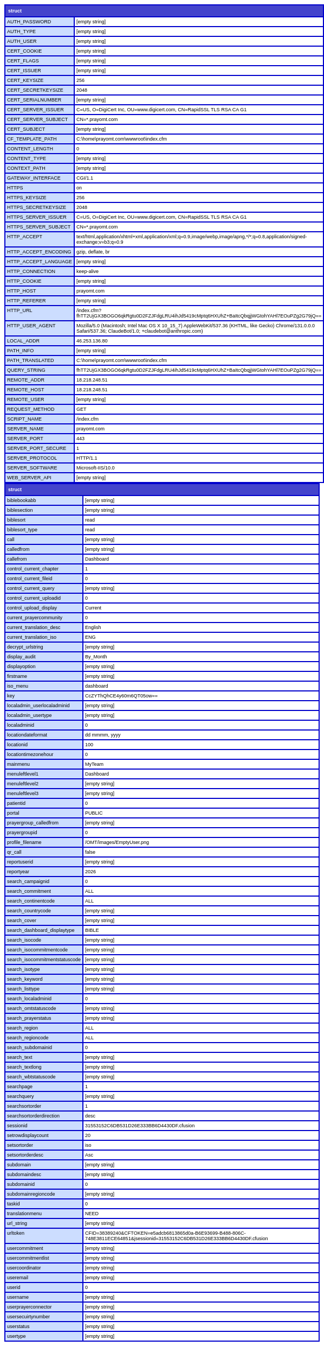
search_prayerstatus (29, 1018)
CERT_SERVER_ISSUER (35, 109)
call (11, 539)
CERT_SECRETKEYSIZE (35, 90)
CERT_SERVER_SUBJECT (37, 119)
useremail (17, 1277)
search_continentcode (31, 901)
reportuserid (20, 862)
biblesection (20, 510)
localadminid (20, 725)
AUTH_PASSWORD (29, 21)
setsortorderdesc (25, 1155)
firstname (17, 676)
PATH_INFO (20, 350)
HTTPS (15, 188)
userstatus (18, 1326)
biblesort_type (22, 529)
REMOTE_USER (25, 399)
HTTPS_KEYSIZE (27, 197)
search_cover (21, 920)
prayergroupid (22, 832)
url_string (17, 1223)
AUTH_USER (22, 41)
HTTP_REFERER (26, 300)
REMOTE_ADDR (25, 380)
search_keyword (25, 979)
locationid (17, 744)
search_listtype (23, 989)
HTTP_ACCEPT (24, 236)
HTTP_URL (20, 310)
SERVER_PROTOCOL (32, 458)
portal (13, 813)
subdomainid (21, 1184)
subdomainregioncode (31, 1194)
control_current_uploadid (34, 598)
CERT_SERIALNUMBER (34, 100)
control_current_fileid (30, 578)
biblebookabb (21, 500)
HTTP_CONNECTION (31, 271)
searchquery (20, 1096)
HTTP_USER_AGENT (31, 325)
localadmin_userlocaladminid (38, 705)
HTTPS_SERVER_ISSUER (37, 217)
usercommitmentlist (28, 1258)
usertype (16, 1336)
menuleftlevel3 (22, 793)
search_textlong (24, 1067)
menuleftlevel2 (22, 783)
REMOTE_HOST (25, 389)
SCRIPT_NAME (24, 419)
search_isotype (23, 969)
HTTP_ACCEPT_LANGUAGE (39, 261)
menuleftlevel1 (22, 774)
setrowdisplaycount (28, 1135)
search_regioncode (28, 1037)
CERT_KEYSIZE (25, 80)
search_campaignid (28, 881)
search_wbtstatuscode (31, 1077)
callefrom (17, 559)
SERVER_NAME (25, 428)
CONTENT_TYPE (26, 158)
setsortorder (20, 1145)
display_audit (21, 656)
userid (14, 1287)
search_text (20, 1057)
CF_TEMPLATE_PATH (32, 139)
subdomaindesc (24, 1174)
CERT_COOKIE (24, 51)
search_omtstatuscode (31, 1008)
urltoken (15, 1233)
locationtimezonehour (30, 754)
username (18, 1297)
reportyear (18, 871)
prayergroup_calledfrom (33, 823)
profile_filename (24, 842)
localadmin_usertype (29, 715)
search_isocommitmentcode (37, 950)
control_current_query (31, 588)
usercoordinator (24, 1268)
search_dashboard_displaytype (41, 930)
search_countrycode (29, 910)
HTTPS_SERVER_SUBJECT (38, 227)
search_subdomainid (29, 1047)
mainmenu (18, 764)
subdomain (19, 1164)
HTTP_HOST (21, 291)
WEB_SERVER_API (29, 477)
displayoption (21, 666)
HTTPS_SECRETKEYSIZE (36, 207)
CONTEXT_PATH (26, 168)
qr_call (14, 852)
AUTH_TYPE (21, 31)
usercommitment (25, 1248)
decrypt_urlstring (25, 647)
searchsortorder (24, 1106)
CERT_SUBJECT (26, 129)
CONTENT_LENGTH (30, 148)
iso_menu (17, 686)
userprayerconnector (29, 1307)
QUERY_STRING (26, 370)
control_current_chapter (33, 569)
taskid (13, 1204)
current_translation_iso (31, 637)
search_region (22, 1028)
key (11, 696)
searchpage (20, 1086)
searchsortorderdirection (33, 1116)
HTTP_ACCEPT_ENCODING (39, 252)
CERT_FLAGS (23, 61)
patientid (16, 803)
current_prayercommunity (34, 617)
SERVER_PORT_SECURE (36, 448)
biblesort (16, 520)
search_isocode (24, 940)
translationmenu (24, 1213)
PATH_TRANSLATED (30, 360)
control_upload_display (32, 608)
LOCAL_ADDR (23, 341)
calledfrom (18, 549)
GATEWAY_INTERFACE (34, 178)
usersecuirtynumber (28, 1316)
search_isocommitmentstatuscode (44, 959)
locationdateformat (27, 735)
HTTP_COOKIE (24, 281)
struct (15, 11)
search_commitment (29, 891)
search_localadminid (29, 998)
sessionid (17, 1125)
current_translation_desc (34, 627)
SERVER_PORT (25, 438)
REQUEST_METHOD (31, 409)
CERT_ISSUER (24, 70)
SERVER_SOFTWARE (32, 468)
